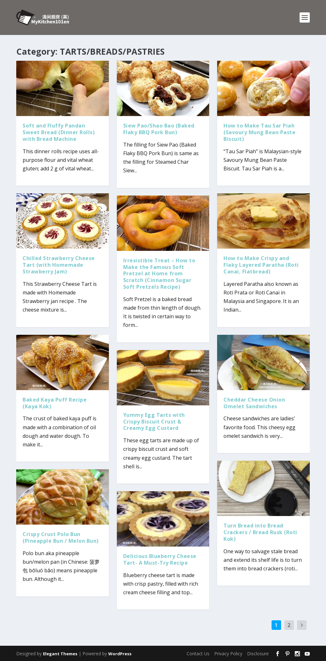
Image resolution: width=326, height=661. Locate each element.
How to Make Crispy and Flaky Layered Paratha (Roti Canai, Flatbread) (261, 265)
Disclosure (258, 654)
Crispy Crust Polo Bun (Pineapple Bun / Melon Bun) (61, 537)
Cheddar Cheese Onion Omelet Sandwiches (254, 403)
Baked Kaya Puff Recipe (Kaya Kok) (55, 403)
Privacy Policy (228, 654)
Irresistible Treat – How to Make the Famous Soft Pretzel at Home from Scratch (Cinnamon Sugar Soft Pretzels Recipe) (159, 273)
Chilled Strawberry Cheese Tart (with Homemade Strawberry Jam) (59, 265)
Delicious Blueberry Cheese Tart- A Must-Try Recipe (159, 559)
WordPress (119, 654)
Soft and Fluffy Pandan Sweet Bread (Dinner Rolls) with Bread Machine (59, 132)
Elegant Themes (60, 654)
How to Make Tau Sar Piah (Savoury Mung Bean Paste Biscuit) (259, 132)
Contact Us (198, 654)
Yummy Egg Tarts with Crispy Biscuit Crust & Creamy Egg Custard (154, 421)
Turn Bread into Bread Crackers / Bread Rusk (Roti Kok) (260, 532)
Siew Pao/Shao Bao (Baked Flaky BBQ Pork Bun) (159, 129)
